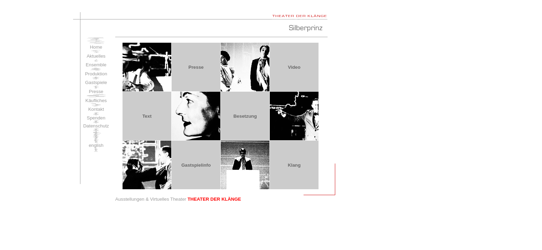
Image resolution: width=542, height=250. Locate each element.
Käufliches (96, 100)
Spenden (96, 117)
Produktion (96, 73)
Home (96, 47)
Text (146, 116)
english (96, 145)
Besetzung (245, 116)
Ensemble (96, 64)
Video (294, 67)
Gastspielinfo (196, 165)
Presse (96, 91)
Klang (294, 165)
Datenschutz (96, 125)
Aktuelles (96, 56)
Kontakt (96, 109)
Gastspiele (96, 82)
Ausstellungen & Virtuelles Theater (178, 199)
